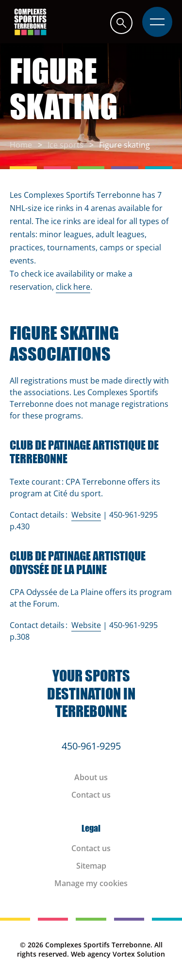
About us (91, 777)
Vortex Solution (139, 954)
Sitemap (91, 865)
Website (86, 514)
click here (73, 286)
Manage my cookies (91, 883)
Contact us (91, 794)
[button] (121, 22)
